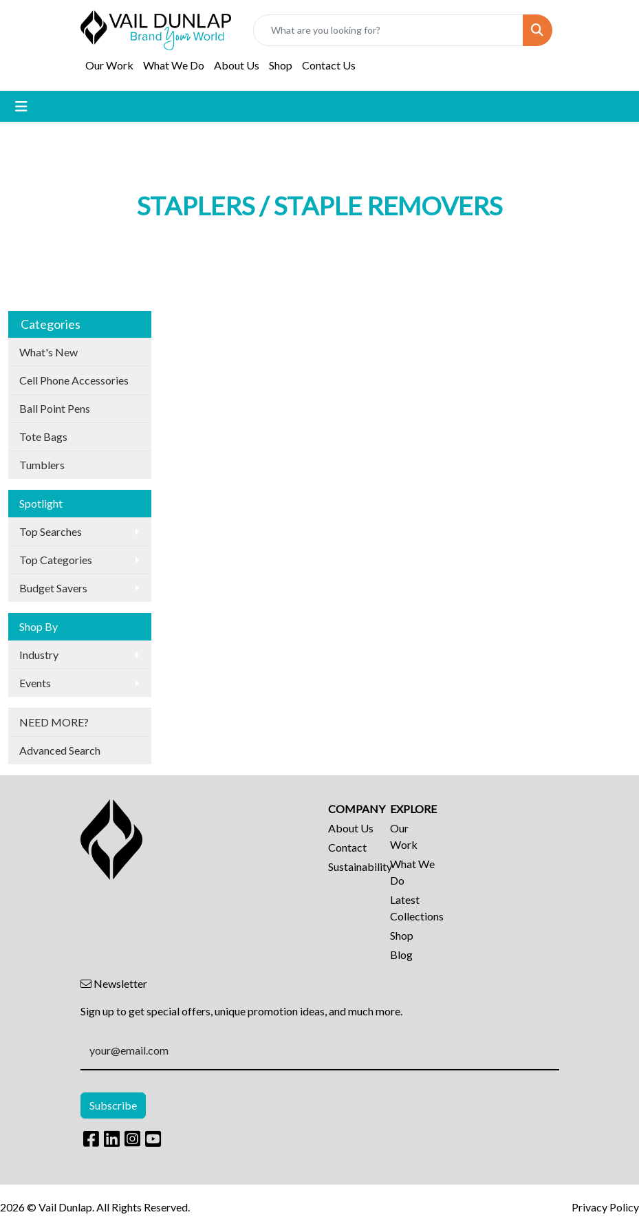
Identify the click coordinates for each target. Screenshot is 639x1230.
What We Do (173, 65)
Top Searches (50, 531)
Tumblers (42, 464)
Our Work (109, 65)
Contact (347, 847)
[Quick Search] (388, 30)
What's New (48, 351)
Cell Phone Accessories (74, 380)
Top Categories (55, 559)
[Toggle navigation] (21, 106)
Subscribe (113, 1105)
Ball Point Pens (54, 408)
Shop (280, 65)
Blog (401, 954)
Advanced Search (59, 750)
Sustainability (350, 866)
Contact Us (329, 65)
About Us (236, 65)
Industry (38, 654)
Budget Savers (53, 587)
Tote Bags (43, 436)
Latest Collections (412, 907)
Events (35, 682)
